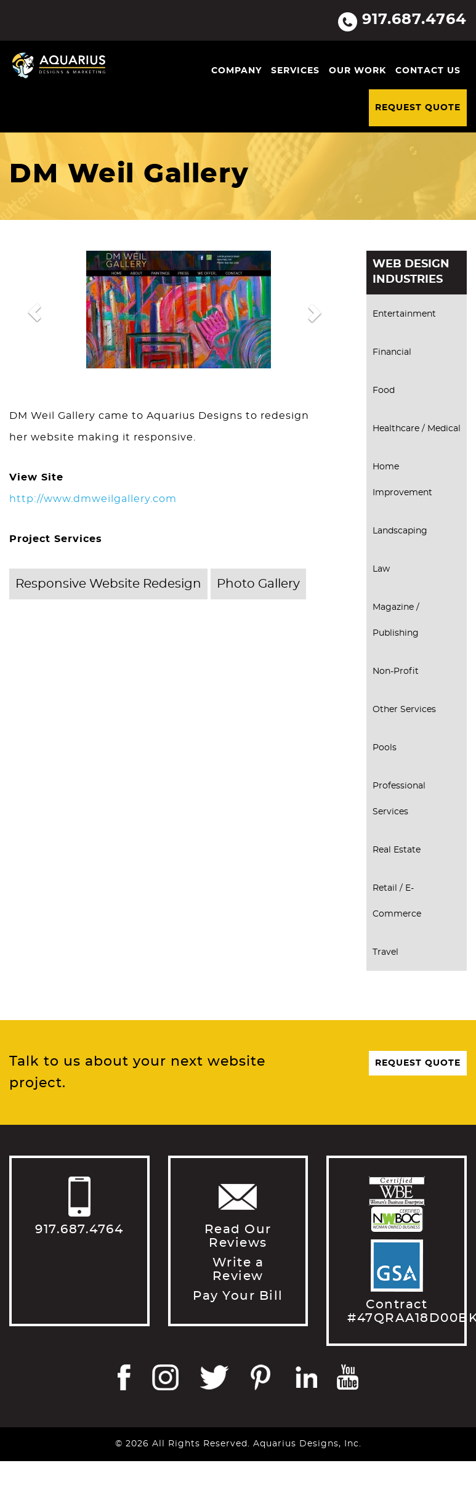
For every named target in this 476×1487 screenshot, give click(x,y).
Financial (392, 352)
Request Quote (418, 107)
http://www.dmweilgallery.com (93, 499)
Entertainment (404, 314)
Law (381, 569)
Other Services (404, 709)
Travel (385, 952)
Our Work (357, 71)
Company (236, 71)
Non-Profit (396, 671)
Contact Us (428, 71)
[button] (34, 313)
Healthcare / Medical (417, 428)
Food (384, 390)
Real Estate (397, 850)
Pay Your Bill (238, 1296)
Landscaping (400, 531)
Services (295, 71)
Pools (385, 748)
